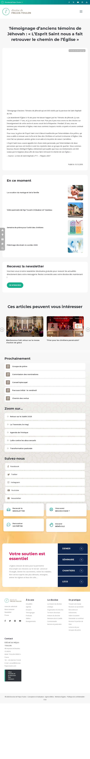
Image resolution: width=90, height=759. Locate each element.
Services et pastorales (54, 623)
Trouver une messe (75, 602)
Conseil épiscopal (19, 381)
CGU (45, 698)
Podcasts (29, 614)
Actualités (29, 602)
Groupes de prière (75, 628)
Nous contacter (10, 608)
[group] (25, 330)
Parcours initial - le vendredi (24, 389)
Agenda (28, 605)
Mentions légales (60, 695)
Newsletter (8, 611)
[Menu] (81, 12)
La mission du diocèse (54, 602)
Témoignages (30, 611)
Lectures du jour (74, 626)
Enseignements (31, 620)
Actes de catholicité (11, 605)
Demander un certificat (76, 617)
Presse (7, 614)
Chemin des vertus (20, 397)
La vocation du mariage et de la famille (23, 193)
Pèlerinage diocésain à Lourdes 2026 (22, 245)
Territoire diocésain (53, 611)
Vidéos (28, 617)
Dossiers (29, 608)
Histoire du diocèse (53, 614)
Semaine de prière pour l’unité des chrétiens (25, 228)
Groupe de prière (19, 365)
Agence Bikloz (49, 695)
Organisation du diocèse (55, 608)
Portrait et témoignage (77, 51)
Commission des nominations (25, 373)
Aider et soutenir (74, 614)
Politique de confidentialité (75, 695)
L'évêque (50, 605)
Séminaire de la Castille (54, 617)
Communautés (52, 620)
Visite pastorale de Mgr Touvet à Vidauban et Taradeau (29, 210)
